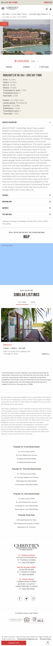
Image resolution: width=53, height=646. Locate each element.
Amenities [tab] (5, 208)
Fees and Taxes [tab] (7, 214)
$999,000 (7, 345)
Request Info (13, 643)
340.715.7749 (28, 589)
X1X (26, 325)
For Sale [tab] (22, 302)
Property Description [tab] (9, 122)
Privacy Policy (45, 639)
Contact (48, 2)
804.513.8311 (28, 575)
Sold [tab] (33, 302)
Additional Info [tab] (7, 202)
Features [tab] (5, 195)
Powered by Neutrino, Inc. (27, 639)
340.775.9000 (9, 2)
